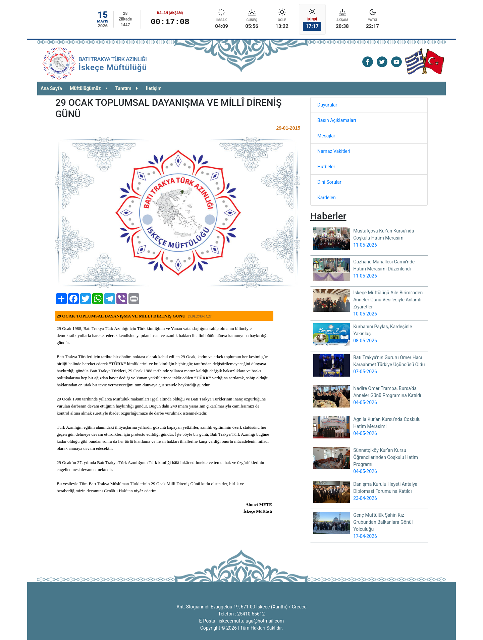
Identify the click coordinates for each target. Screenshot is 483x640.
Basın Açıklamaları (336, 120)
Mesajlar (326, 135)
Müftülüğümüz (88, 88)
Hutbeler (326, 166)
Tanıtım (126, 88)
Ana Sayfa (51, 88)
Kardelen (326, 197)
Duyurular (327, 105)
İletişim (154, 88)
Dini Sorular (329, 182)
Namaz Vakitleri (333, 151)
